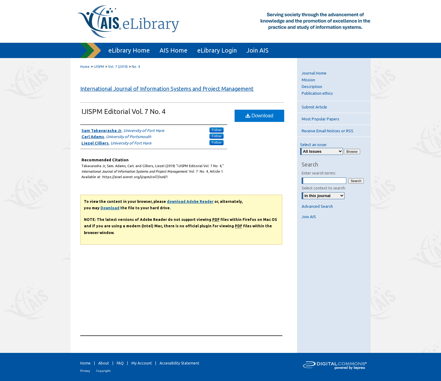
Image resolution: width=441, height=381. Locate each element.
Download (259, 115)
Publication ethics (317, 93)
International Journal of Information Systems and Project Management (167, 89)
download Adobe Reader (190, 201)
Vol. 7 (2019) (118, 66)
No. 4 (136, 66)
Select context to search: (324, 188)
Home (85, 66)
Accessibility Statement (179, 363)
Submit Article (314, 107)
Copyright (103, 370)
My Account (141, 363)
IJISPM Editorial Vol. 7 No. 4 (123, 111)
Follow (216, 130)
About (103, 363)
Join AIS (309, 216)
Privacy (85, 370)
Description (312, 86)
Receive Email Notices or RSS (327, 131)
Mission (308, 80)
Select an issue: (313, 144)
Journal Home (314, 73)
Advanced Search (317, 206)
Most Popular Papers (320, 119)
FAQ (120, 363)
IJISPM (99, 66)
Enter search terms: (319, 173)
